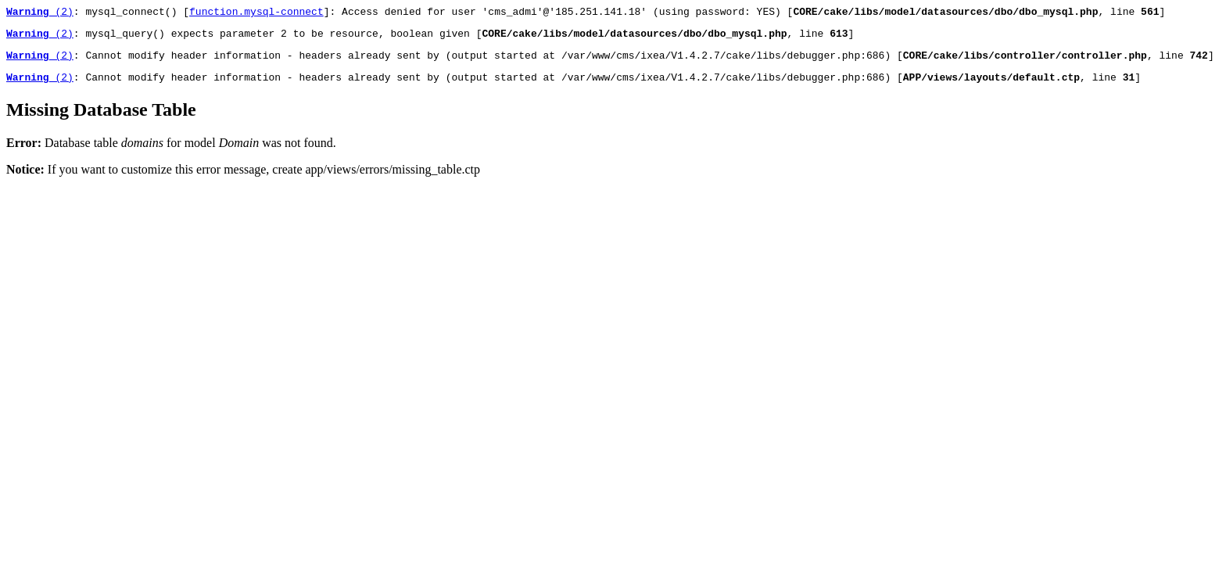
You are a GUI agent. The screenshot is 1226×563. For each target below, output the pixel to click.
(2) (39, 13)
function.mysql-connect (256, 13)
